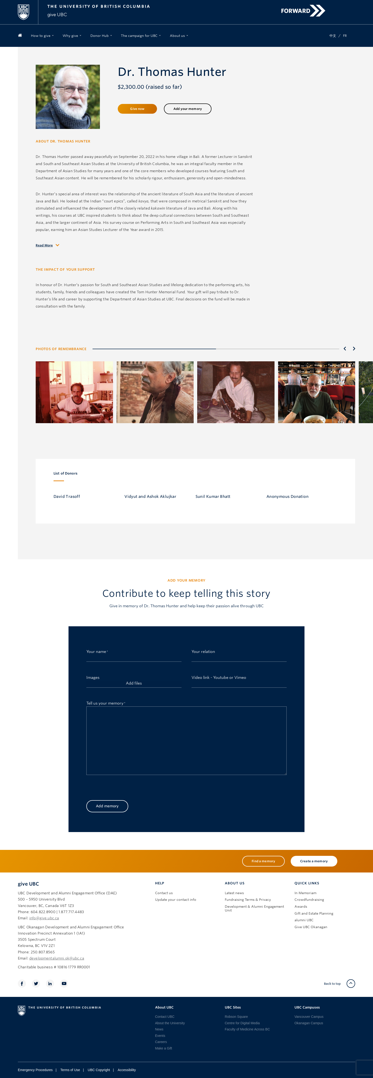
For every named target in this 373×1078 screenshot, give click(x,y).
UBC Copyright (99, 1070)
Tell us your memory (105, 703)
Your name (97, 651)
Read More (44, 245)
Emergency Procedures (35, 1070)
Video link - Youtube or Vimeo (218, 677)
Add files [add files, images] (134, 683)
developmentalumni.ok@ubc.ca (56, 958)
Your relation (203, 651)
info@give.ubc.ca (44, 918)
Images (92, 677)
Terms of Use (70, 1070)
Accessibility (127, 1070)
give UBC (28, 884)
